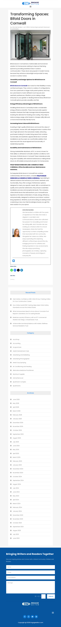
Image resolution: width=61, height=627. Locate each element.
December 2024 (18, 469)
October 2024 (17, 477)
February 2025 (17, 461)
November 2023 (18, 519)
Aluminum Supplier (19, 374)
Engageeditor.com (36, 622)
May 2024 (16, 496)
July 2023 (16, 534)
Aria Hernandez (17, 27)
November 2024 (18, 473)
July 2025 (16, 442)
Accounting (16, 343)
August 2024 (17, 484)
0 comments (14, 29)
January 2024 (17, 511)
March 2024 (16, 503)
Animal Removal (18, 378)
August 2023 (17, 530)
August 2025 (17, 438)
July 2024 (16, 488)
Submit (51, 596)
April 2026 (16, 407)
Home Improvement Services (40, 27)
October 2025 (17, 430)
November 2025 (18, 426)
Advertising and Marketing (21, 355)
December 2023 (18, 515)
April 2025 (16, 453)
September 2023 (18, 527)
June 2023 (16, 538)
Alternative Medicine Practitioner (23, 370)
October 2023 (17, 523)
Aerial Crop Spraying (19, 363)
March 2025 (16, 457)
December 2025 (18, 423)
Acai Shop (16, 339)
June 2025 (16, 446)
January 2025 (17, 465)
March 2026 (16, 411)
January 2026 (17, 419)
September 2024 (18, 480)
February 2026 (17, 415)
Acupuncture (17, 347)
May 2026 (16, 403)
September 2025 (18, 434)
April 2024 (16, 500)
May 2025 (16, 449)
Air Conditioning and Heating (22, 366)
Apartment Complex (19, 382)
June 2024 (16, 492)
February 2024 (17, 507)
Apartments (16, 386)
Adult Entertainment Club (21, 351)
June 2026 (16, 399)
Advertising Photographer (21, 359)
